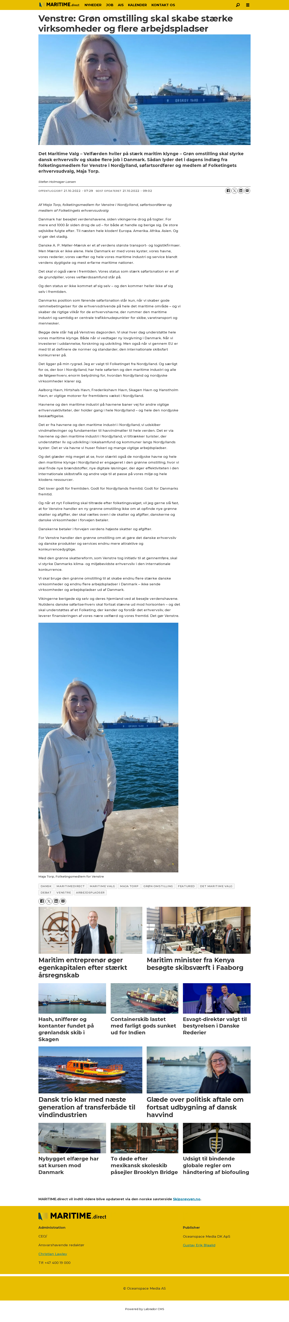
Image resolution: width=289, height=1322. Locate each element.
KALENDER (137, 5)
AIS (121, 5)
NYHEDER (93, 5)
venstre (64, 892)
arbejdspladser (90, 892)
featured (186, 886)
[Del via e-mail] (247, 191)
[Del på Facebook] (228, 191)
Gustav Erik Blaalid (199, 1245)
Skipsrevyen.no (186, 1199)
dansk (46, 886)
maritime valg (102, 886)
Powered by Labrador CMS (144, 1309)
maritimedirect (71, 886)
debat (46, 892)
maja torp (129, 886)
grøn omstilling (158, 886)
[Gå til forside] (59, 5)
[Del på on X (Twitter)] (234, 191)
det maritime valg (216, 886)
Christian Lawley (52, 1254)
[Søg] (238, 5)
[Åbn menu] (248, 5)
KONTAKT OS (163, 5)
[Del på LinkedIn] (241, 191)
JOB (109, 5)
